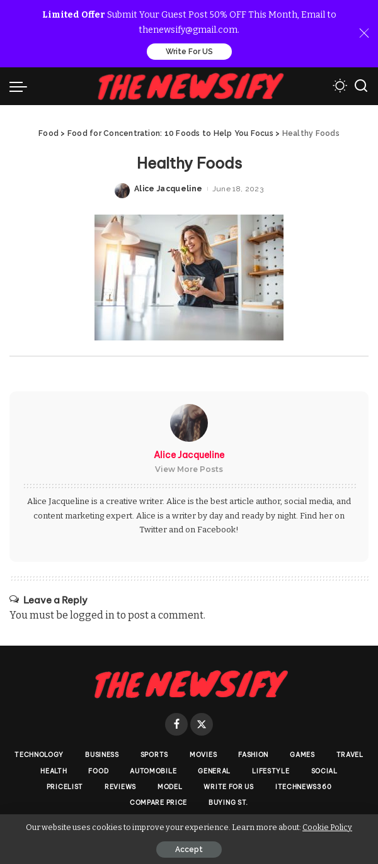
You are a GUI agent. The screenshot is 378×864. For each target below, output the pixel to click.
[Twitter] (201, 724)
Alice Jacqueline (168, 188)
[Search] (361, 86)
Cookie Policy (327, 827)
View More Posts (189, 469)
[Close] (364, 33)
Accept (189, 849)
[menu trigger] (21, 86)
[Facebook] (176, 724)
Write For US (189, 51)
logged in (92, 615)
